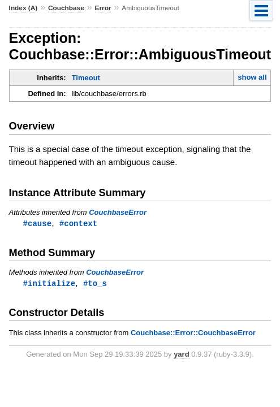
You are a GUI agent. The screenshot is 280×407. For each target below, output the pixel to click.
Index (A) (23, 8)
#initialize (49, 284)
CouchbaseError (118, 212)
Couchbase (66, 8)
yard (181, 355)
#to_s (95, 284)
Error (103, 8)
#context (78, 223)
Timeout (86, 77)
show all (252, 77)
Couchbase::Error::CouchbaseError (193, 334)
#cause (37, 223)
